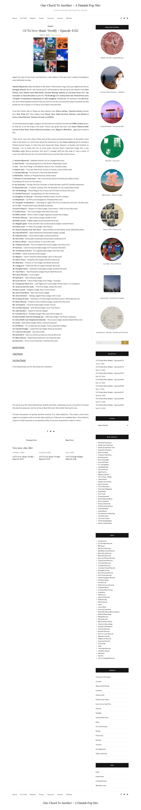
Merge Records (103, 617)
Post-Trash (101, 494)
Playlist (50, 26)
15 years (99, 681)
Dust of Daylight (103, 460)
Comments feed (101, 781)
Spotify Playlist (18, 347)
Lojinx (100, 604)
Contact (60, 18)
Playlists (33, 18)
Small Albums (102, 511)
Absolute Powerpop (105, 443)
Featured (99, 690)
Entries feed (100, 776)
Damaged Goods (103, 570)
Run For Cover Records (106, 634)
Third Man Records (104, 648)
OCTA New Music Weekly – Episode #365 (110, 405)
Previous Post (31, 440)
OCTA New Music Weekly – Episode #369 (110, 380)
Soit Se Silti (101, 644)
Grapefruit (101, 592)
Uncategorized (100, 749)
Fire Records (102, 582)
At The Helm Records (105, 543)
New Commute (103, 484)
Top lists (98, 745)
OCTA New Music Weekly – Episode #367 (110, 392)
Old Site (69, 18)
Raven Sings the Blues (105, 499)
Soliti (99, 646)
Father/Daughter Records (106, 578)
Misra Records (103, 619)
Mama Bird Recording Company (108, 612)
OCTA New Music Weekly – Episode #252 (50, 457)
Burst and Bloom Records (106, 558)
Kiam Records (102, 602)
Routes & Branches (104, 504)
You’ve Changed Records (106, 658)
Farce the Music (103, 462)
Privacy (41, 18)
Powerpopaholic (103, 496)
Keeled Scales (102, 600)
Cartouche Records (104, 563)
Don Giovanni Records (105, 573)
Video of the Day (101, 754)
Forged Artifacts (103, 587)
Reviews (98, 740)
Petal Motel (102, 491)
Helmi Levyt (102, 595)
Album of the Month (102, 686)
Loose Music (102, 607)
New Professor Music (105, 621)
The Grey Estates (104, 518)
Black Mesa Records (104, 553)
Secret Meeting (103, 508)
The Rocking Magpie (105, 521)
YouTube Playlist (19, 360)
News (97, 722)
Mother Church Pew (104, 482)
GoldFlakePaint (103, 467)
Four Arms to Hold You (103, 704)
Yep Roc (100, 656)
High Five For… (103, 472)
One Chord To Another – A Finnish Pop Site (70, 5)
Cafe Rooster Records (105, 560)
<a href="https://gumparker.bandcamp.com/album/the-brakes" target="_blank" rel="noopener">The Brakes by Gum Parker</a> (50, 379)
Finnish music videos (102, 699)
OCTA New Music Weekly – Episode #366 (110, 399)
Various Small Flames (105, 523)
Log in (98, 772)
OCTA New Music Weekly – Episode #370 (110, 373)
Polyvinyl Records (104, 629)
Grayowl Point (103, 469)
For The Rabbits (103, 465)
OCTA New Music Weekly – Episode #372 (110, 360)
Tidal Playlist (17, 354)
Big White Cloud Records (106, 551)
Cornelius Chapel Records (106, 568)
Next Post (70, 440)
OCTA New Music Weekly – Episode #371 (110, 367)
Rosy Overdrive (103, 501)
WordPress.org (101, 785)
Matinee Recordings (104, 614)
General (98, 708)
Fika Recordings (103, 580)
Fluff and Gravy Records (106, 585)
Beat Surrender (103, 452)
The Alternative (103, 516)
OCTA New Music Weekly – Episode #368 (110, 386)
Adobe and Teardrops (105, 445)
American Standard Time (106, 447)
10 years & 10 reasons (103, 677)
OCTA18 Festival (101, 726)
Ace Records (102, 541)
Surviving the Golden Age (106, 513)
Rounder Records (104, 631)
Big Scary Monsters (104, 548)
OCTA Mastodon (104, 487)
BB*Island (101, 546)
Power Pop (99, 736)
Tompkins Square (104, 651)
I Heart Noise (102, 479)
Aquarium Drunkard (104, 450)
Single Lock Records (104, 639)
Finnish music (100, 695)
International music (102, 717)
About (14, 18)
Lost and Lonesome (104, 609)
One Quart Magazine (105, 489)
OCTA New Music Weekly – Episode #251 (23, 457)
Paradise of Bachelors (105, 626)
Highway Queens (103, 474)
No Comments (56, 35)
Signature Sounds (104, 636)
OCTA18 (23, 18)
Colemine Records (104, 565)
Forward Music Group (105, 590)
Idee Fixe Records (104, 597)
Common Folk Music (105, 455)
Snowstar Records (104, 641)
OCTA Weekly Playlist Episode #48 (74, 457)
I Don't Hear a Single (105, 477)
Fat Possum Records (105, 575)
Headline (99, 713)
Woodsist (101, 653)
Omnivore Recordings (105, 624)
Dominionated (103, 457)
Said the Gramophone (105, 506)
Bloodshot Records (104, 556)
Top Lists (50, 18)
